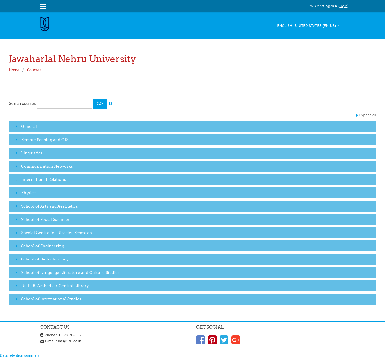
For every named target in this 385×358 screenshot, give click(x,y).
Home (14, 70)
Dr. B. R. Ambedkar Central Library (55, 285)
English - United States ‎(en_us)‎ (307, 26)
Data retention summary (20, 355)
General (29, 126)
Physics (28, 192)
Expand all (367, 115)
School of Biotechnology (45, 259)
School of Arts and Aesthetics (49, 206)
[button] (110, 104)
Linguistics (31, 152)
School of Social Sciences (45, 219)
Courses (34, 70)
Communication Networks (47, 166)
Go (100, 103)
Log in (343, 6)
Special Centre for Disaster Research (56, 232)
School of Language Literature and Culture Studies (70, 272)
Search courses (22, 103)
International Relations (43, 179)
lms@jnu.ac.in (69, 341)
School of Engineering (42, 245)
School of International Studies (51, 298)
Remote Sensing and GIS (44, 139)
